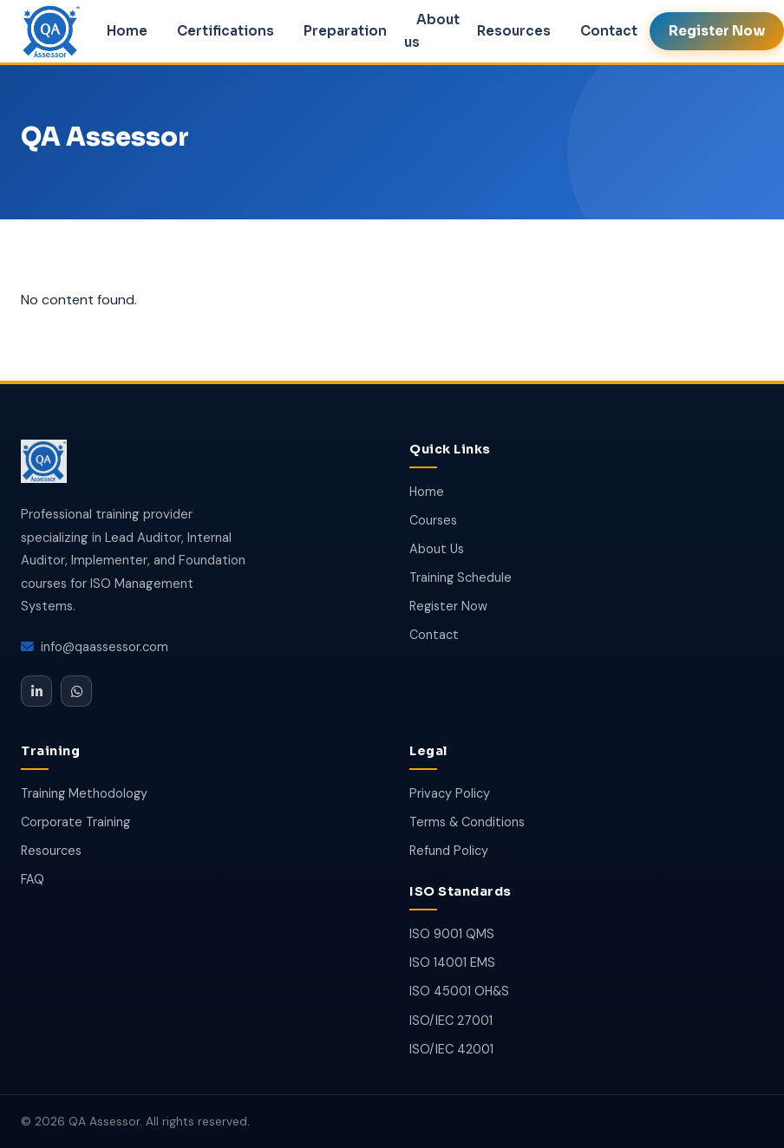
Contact (608, 31)
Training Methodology (84, 793)
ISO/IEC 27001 (451, 1020)
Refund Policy (448, 850)
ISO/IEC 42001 (451, 1049)
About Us (436, 549)
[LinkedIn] (36, 691)
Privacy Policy (449, 793)
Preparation (345, 31)
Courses (433, 520)
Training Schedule (460, 577)
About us (432, 30)
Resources (514, 31)
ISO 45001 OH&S (459, 991)
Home (127, 31)
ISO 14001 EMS (452, 962)
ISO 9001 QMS (451, 934)
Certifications (225, 31)
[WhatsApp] (76, 691)
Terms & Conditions (467, 822)
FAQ (32, 879)
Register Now (448, 606)
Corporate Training (75, 822)
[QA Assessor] (44, 465)
